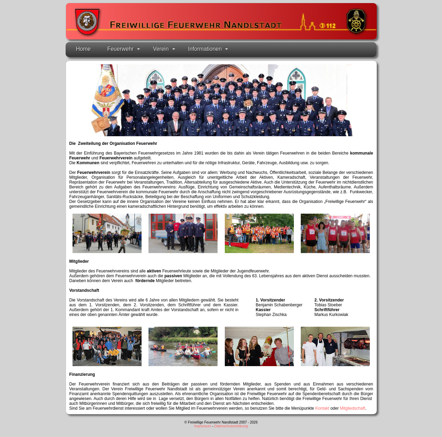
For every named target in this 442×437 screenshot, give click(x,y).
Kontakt (322, 408)
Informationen (208, 49)
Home (83, 49)
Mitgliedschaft (352, 408)
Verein (164, 49)
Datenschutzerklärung (231, 426)
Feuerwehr (123, 49)
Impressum (202, 426)
